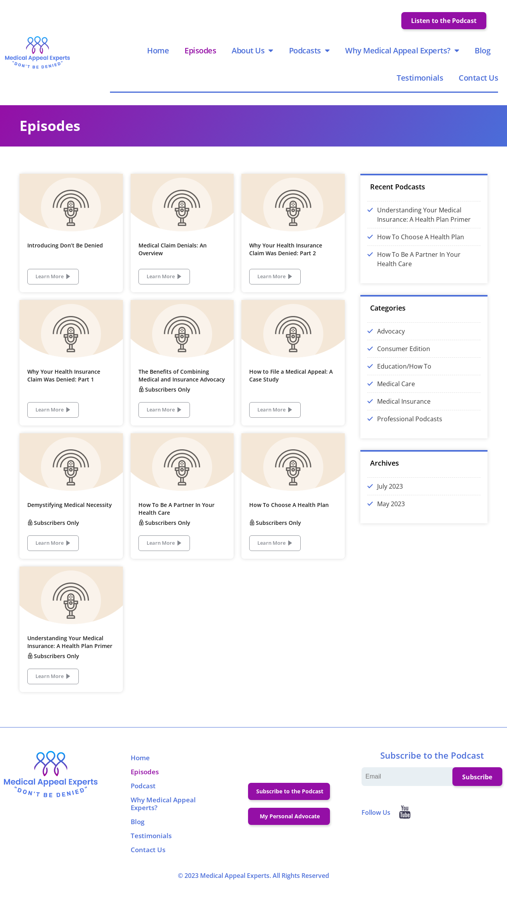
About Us (254, 54)
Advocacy (391, 338)
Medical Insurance (404, 408)
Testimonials (421, 81)
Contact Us (479, 81)
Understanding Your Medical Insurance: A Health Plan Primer (69, 648)
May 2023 (391, 510)
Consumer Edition (403, 355)
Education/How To (404, 373)
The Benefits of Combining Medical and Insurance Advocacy (181, 382)
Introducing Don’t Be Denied (65, 252)
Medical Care (396, 390)
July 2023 (390, 493)
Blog (483, 54)
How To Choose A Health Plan (289, 511)
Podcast (143, 792)
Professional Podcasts (409, 425)
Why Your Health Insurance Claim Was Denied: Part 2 (285, 255)
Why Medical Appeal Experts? (403, 54)
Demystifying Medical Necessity (69, 511)
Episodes (201, 54)
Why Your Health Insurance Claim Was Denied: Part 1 (63, 382)
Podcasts (310, 54)
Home (159, 54)
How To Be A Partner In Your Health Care (419, 266)
